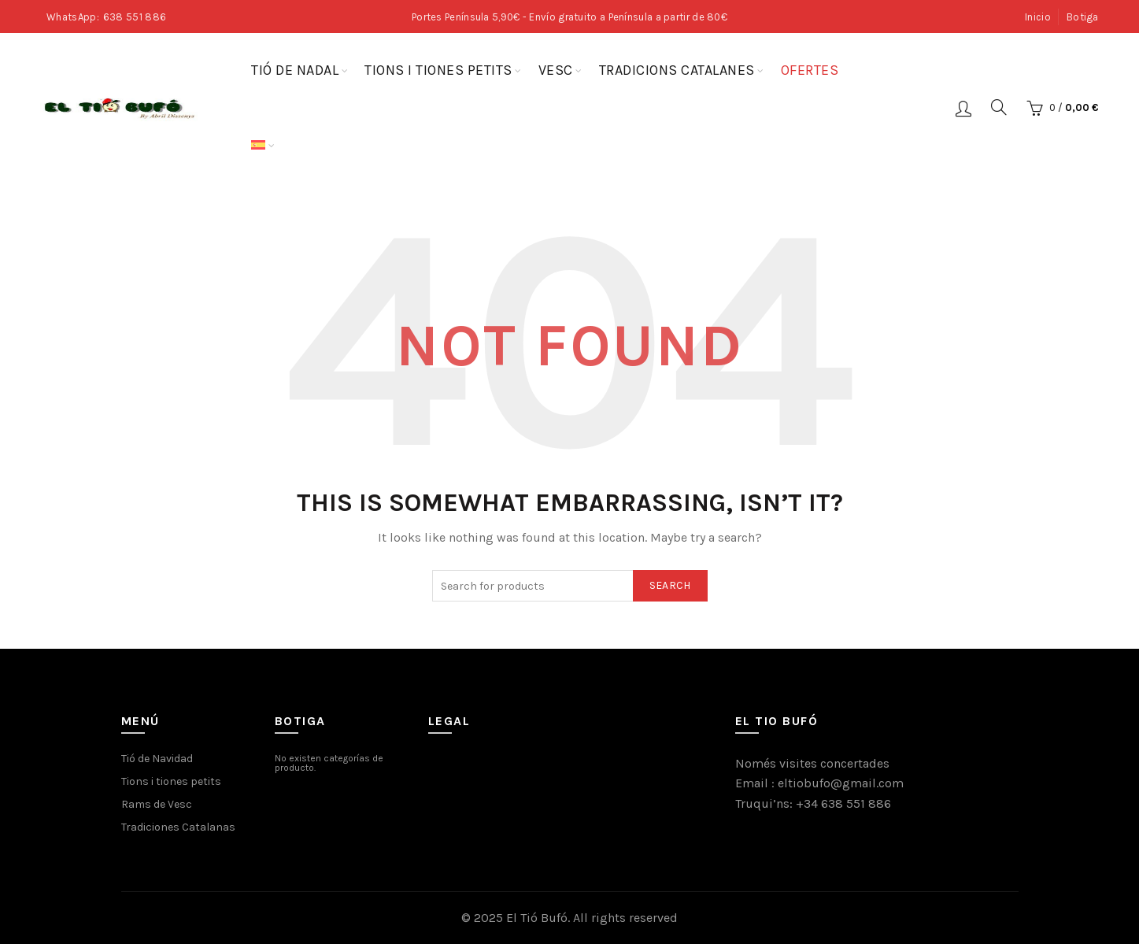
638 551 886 (134, 17)
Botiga (1083, 17)
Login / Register (963, 108)
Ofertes (810, 70)
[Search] (998, 107)
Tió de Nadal (294, 70)
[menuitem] (258, 145)
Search (670, 585)
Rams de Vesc (156, 804)
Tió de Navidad (157, 758)
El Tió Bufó (537, 917)
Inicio (1038, 17)
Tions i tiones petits (438, 70)
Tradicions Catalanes (677, 70)
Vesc (555, 70)
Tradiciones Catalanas (178, 827)
